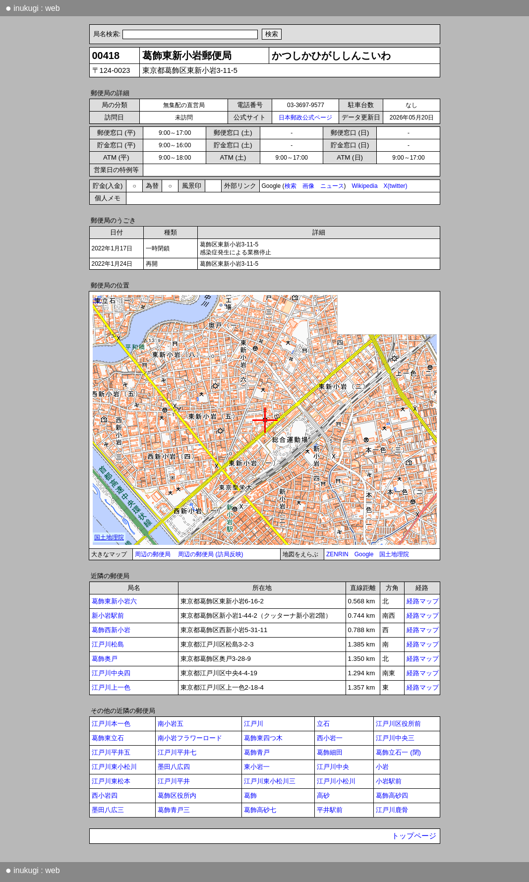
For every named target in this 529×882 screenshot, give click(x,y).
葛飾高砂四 (392, 795)
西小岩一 (330, 738)
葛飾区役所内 (177, 795)
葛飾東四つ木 (263, 738)
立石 (323, 723)
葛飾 (250, 795)
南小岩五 (170, 723)
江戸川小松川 (336, 781)
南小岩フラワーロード (190, 738)
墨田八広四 (174, 766)
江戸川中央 (333, 766)
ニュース (332, 185)
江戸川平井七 (177, 752)
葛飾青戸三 (174, 810)
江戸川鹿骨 (392, 810)
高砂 (323, 795)
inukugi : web (32, 7)
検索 (290, 185)
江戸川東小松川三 (269, 781)
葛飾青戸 (257, 752)
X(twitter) (396, 185)
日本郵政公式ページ (305, 117)
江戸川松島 (108, 644)
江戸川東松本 (111, 781)
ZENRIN (337, 554)
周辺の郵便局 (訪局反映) (210, 554)
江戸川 (253, 723)
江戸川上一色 (111, 687)
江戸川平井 (174, 781)
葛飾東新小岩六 (114, 601)
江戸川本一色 (111, 723)
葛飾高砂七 (260, 810)
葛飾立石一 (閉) (398, 752)
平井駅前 (330, 810)
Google (364, 554)
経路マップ (423, 601)
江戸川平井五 (111, 752)
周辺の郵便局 (153, 554)
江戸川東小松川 (114, 766)
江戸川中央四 (111, 673)
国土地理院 (394, 554)
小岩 (382, 766)
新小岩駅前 (108, 615)
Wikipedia (365, 185)
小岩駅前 (389, 781)
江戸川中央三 (395, 738)
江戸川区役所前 (398, 723)
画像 (308, 185)
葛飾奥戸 (105, 658)
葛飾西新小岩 (111, 630)
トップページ (414, 836)
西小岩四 (105, 795)
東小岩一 (257, 766)
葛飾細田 (330, 752)
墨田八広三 (108, 810)
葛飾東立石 (108, 738)
